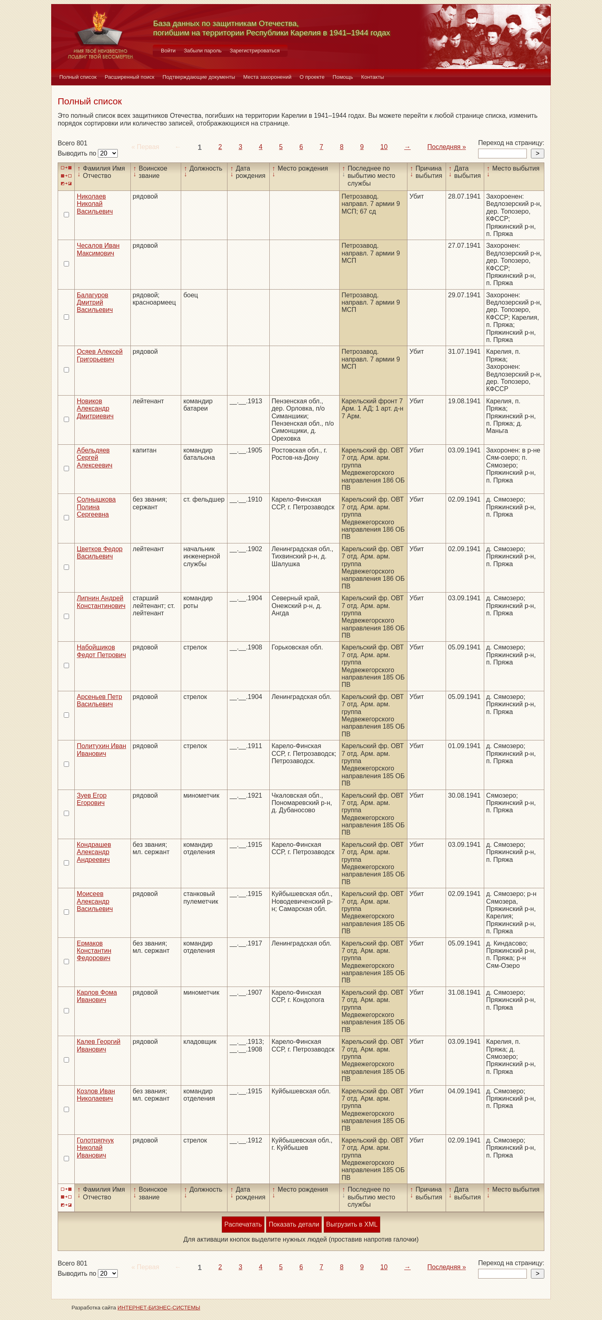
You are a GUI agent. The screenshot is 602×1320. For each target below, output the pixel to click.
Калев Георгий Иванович (98, 1045)
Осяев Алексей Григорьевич (100, 355)
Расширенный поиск (129, 77)
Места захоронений (267, 77)
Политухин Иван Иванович (101, 749)
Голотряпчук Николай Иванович (95, 1148)
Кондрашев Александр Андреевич (94, 852)
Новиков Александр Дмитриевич (95, 409)
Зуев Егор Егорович (91, 799)
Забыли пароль (202, 51)
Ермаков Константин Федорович (94, 951)
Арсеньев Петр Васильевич (99, 700)
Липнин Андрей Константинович (101, 602)
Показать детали (294, 1224)
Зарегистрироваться (255, 51)
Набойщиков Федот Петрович (101, 651)
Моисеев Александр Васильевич (95, 901)
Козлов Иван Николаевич (96, 1095)
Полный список (78, 77)
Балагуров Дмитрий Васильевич (95, 303)
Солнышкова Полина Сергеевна (96, 507)
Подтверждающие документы (198, 77)
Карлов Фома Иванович (97, 996)
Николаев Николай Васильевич (95, 204)
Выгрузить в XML (352, 1224)
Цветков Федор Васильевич (100, 552)
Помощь (343, 77)
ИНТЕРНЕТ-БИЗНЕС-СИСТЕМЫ (158, 1308)
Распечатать (243, 1224)
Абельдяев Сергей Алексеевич (95, 458)
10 (384, 146)
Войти (168, 51)
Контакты (372, 77)
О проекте (312, 77)
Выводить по (78, 153)
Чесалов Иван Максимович (98, 249)
